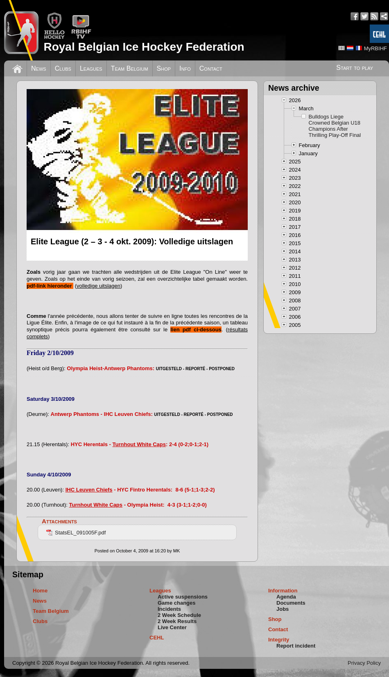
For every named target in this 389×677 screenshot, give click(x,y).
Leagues (91, 68)
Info (185, 68)
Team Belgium (129, 68)
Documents (290, 603)
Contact (210, 68)
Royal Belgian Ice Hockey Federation (143, 46)
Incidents (169, 609)
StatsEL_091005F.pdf (76, 533)
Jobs (282, 609)
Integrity (278, 640)
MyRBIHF (375, 48)
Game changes (177, 603)
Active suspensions (183, 597)
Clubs (63, 68)
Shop (164, 68)
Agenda (286, 597)
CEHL (156, 638)
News (38, 68)
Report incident (295, 646)
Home (40, 591)
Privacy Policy (364, 663)
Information (283, 591)
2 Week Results (177, 621)
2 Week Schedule (179, 615)
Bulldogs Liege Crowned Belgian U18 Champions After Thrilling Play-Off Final (335, 126)
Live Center (172, 627)
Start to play (354, 67)
